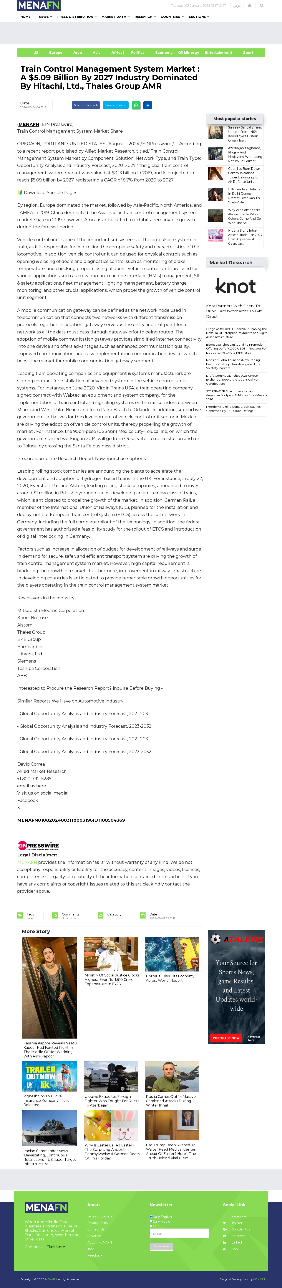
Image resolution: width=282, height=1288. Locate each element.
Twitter (232, 1223)
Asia (96, 53)
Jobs (90, 1249)
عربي (237, 5)
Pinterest (234, 1236)
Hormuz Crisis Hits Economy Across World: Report (170, 978)
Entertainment (212, 53)
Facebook (235, 1216)
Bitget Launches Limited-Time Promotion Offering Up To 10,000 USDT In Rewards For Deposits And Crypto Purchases (236, 348)
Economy (164, 53)
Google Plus (236, 1229)
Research (143, 17)
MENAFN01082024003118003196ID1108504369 (71, 820)
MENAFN (28, 124)
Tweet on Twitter (115, 105)
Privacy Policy (97, 1223)
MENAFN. (51, 1279)
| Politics (136, 53)
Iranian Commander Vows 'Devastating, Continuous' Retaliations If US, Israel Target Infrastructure (49, 1157)
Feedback (94, 1255)
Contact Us (95, 1229)
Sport (245, 53)
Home (25, 17)
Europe (56, 53)
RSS (230, 1249)
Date (24, 103)
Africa (116, 53)
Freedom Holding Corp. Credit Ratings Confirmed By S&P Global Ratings (233, 408)
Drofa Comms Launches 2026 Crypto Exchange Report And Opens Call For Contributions (232, 379)
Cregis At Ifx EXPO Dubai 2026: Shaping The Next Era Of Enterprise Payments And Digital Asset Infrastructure (237, 333)
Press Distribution (75, 17)
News (44, 17)
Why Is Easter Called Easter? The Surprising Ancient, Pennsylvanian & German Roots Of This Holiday (112, 1151)
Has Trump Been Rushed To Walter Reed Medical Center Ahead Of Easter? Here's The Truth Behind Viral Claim (171, 1151)
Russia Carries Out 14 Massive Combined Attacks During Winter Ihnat (171, 1101)
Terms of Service (100, 1216)
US (30, 53)
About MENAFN (99, 1242)
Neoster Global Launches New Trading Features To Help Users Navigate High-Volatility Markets (233, 364)
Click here (55, 1247)
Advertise (94, 1236)
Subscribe (161, 1246)
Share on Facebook (86, 105)
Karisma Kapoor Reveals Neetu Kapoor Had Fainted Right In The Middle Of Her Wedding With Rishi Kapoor (50, 1049)
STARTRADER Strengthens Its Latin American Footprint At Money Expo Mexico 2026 (236, 395)
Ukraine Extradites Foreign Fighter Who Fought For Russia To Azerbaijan (112, 1101)
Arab (77, 53)
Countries (170, 17)
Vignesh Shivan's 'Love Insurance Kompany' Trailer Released (47, 1100)
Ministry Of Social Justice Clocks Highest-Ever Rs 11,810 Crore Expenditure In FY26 (112, 979)
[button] (249, 5)
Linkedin (233, 1242)
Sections (197, 17)
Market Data (114, 17)
